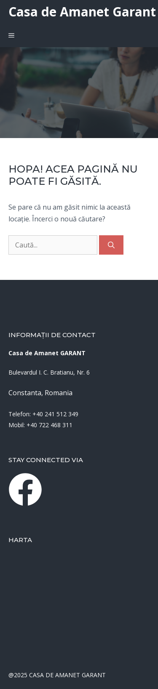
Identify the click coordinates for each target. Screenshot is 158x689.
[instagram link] (25, 489)
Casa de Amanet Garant (82, 11)
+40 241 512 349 (55, 414)
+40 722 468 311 (49, 425)
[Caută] (111, 245)
